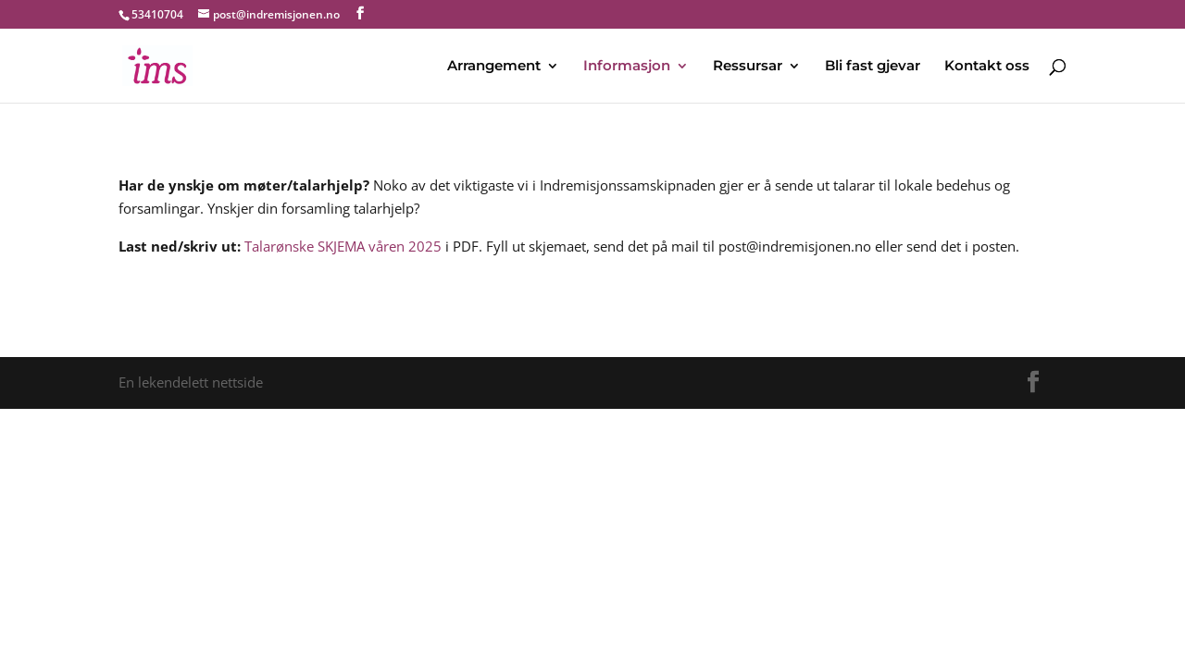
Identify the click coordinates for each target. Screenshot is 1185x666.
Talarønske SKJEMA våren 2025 (343, 246)
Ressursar (747, 66)
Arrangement (494, 66)
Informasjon (626, 66)
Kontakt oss (986, 66)
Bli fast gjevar (872, 66)
